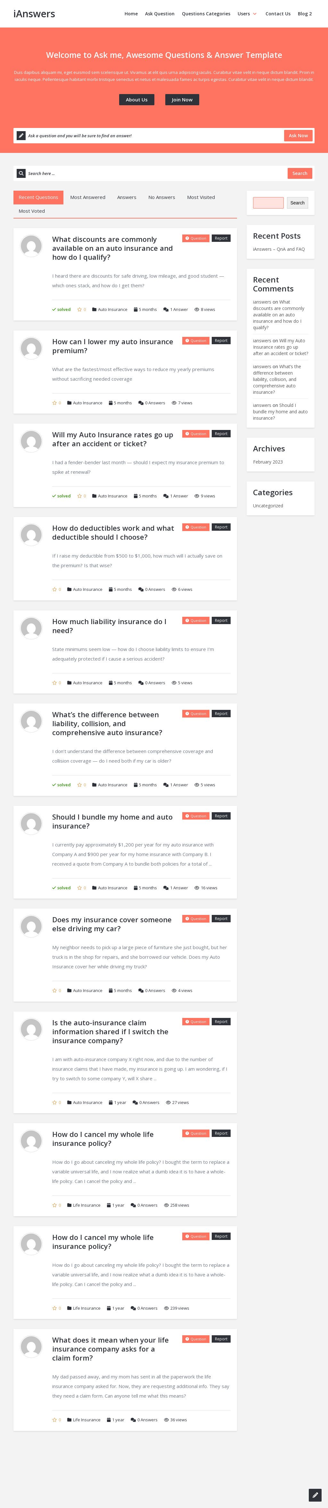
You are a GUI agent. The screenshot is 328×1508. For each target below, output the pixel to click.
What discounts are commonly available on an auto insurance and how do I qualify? (278, 314)
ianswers (262, 302)
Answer (175, 309)
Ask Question (160, 14)
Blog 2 (305, 14)
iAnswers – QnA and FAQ (279, 249)
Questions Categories (206, 14)
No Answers (161, 197)
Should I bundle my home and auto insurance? (280, 411)
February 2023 (268, 462)
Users (248, 14)
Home (131, 14)
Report (221, 238)
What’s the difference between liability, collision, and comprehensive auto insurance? (277, 379)
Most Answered (87, 197)
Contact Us (278, 14)
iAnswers (34, 13)
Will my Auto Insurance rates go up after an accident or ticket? (280, 346)
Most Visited (201, 197)
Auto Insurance (112, 309)
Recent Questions (38, 197)
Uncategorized (268, 506)
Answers (126, 197)
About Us (137, 99)
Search (298, 202)
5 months (148, 309)
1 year (120, 1102)
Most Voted (32, 211)
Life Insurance (87, 1205)
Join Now (182, 99)
